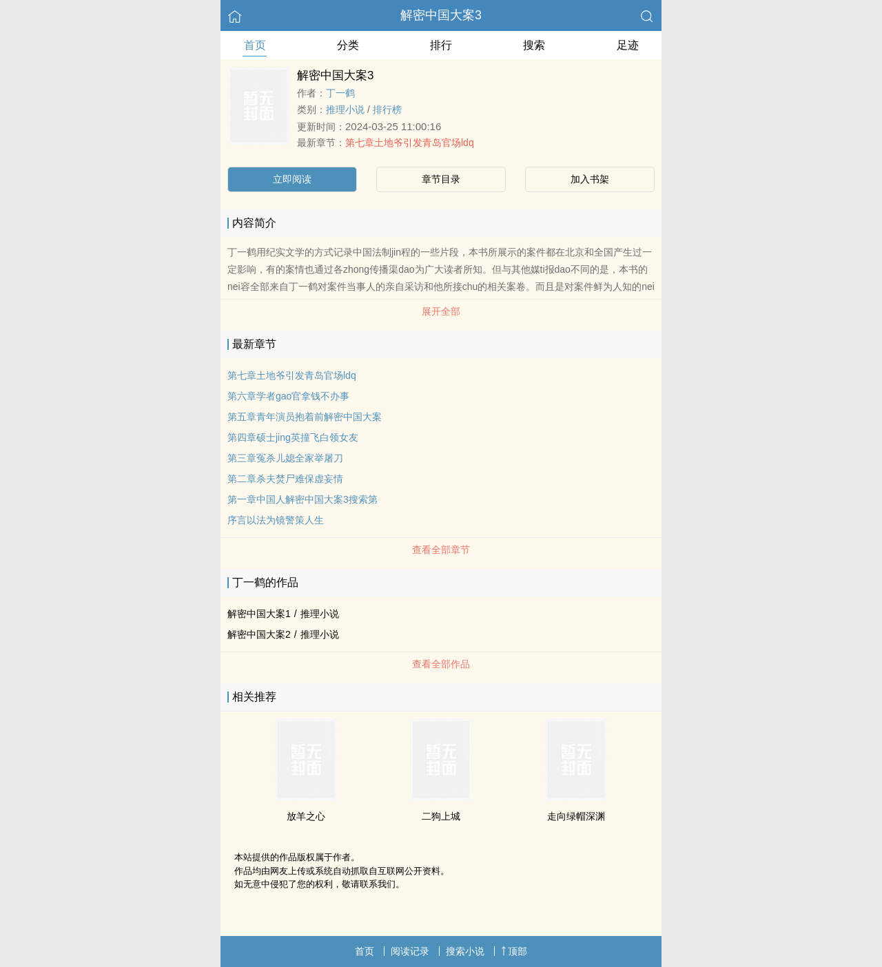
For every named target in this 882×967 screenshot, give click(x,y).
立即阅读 (292, 179)
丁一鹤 (340, 92)
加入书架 (590, 179)
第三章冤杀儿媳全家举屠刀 (285, 458)
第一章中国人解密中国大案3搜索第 (302, 499)
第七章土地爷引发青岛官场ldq (409, 142)
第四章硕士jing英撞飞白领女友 (292, 437)
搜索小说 (465, 951)
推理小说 (345, 109)
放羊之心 (306, 816)
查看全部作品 (441, 663)
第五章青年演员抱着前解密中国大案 (304, 416)
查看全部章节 (441, 549)
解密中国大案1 (259, 613)
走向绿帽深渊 (576, 816)
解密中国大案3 (441, 15)
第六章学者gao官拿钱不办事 (288, 396)
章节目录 (441, 179)
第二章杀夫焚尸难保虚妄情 (285, 478)
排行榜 (387, 109)
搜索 (534, 45)
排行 (441, 45)
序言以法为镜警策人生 (275, 520)
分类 (348, 45)
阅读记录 (410, 951)
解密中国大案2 (259, 634)
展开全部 (441, 311)
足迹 (628, 45)
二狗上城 (441, 816)
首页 (255, 45)
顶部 (514, 951)
